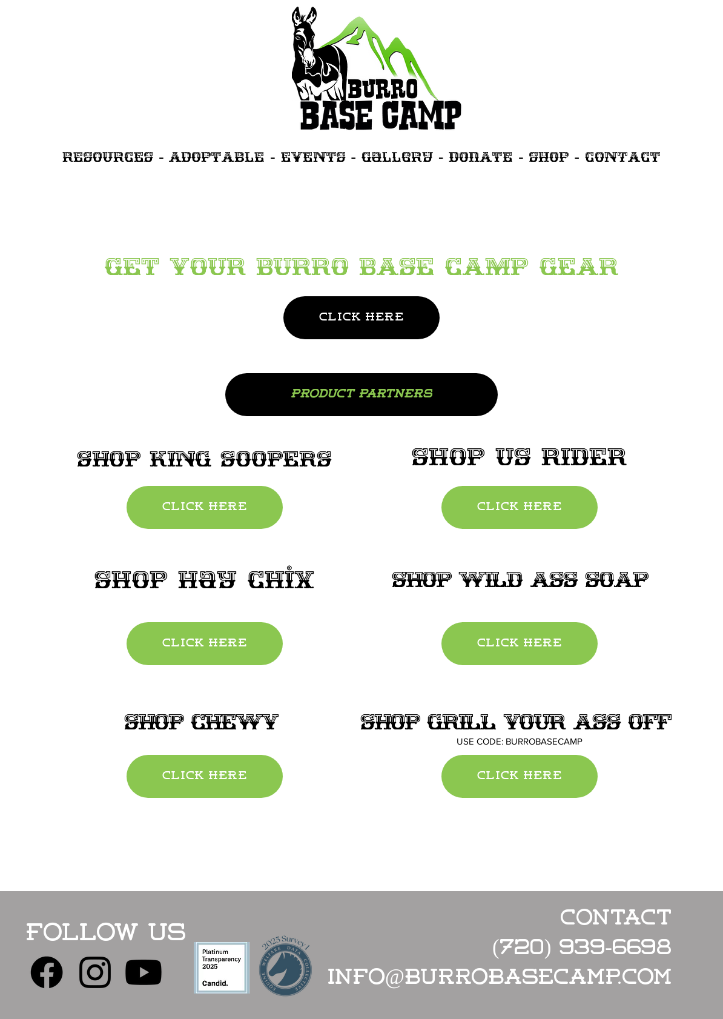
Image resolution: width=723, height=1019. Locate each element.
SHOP (549, 156)
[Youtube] (143, 972)
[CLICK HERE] (361, 317)
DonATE (481, 156)
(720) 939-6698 (582, 949)
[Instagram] (95, 972)
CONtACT (623, 156)
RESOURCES (107, 156)
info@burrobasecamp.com (500, 978)
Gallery (397, 156)
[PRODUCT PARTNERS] (361, 394)
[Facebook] (46, 972)
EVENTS (313, 156)
